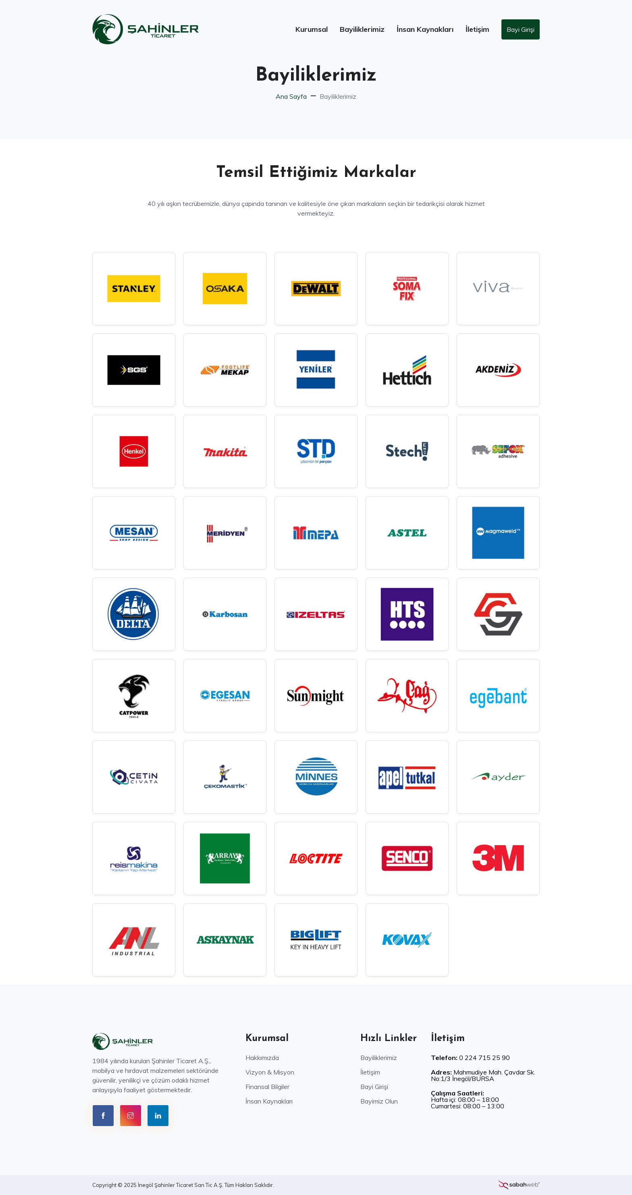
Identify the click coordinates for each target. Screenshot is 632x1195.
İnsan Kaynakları (425, 29)
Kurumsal (311, 29)
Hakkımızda (262, 1057)
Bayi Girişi (520, 29)
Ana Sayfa (291, 96)
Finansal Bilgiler (267, 1086)
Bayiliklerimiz (362, 29)
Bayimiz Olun (379, 1101)
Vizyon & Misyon (269, 1072)
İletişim (477, 29)
